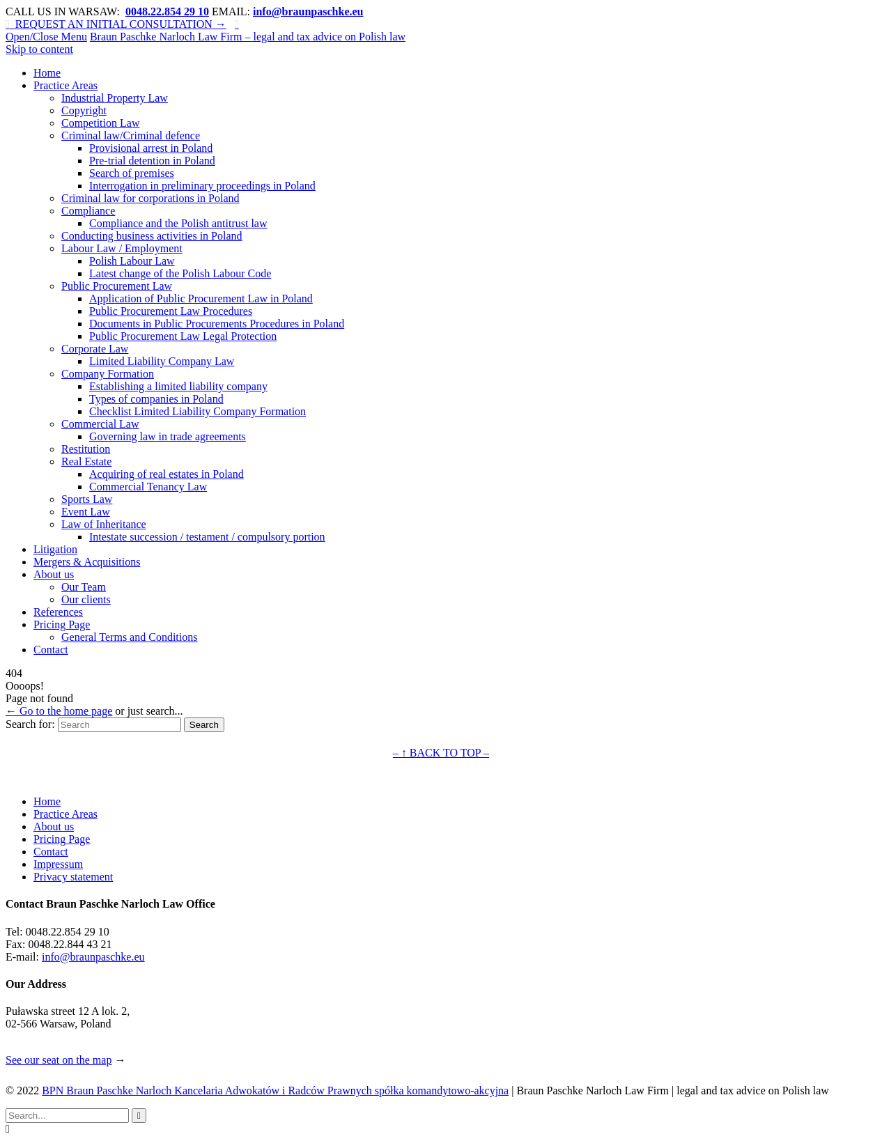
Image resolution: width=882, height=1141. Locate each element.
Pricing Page (61, 839)
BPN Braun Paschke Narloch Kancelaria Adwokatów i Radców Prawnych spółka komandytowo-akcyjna (275, 1090)
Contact (50, 851)
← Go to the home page (59, 711)
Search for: (30, 724)
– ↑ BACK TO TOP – (441, 753)
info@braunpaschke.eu (93, 957)
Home (47, 801)
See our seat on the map (58, 1060)
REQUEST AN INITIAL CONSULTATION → (116, 24)
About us (53, 826)
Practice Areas (65, 814)
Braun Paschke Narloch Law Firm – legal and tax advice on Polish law (247, 36)
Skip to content (39, 49)
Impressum (58, 864)
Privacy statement (73, 877)
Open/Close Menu (46, 36)
